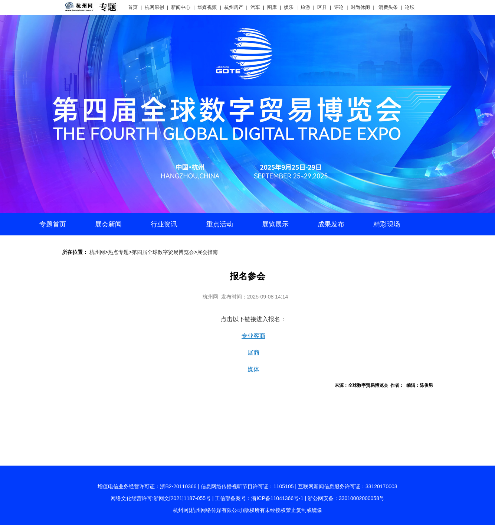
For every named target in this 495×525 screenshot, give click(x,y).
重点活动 (219, 224)
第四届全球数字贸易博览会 (163, 252)
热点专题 (118, 252)
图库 (272, 7)
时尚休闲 (360, 7)
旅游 (305, 7)
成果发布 (331, 224)
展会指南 (207, 252)
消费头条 (388, 7)
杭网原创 (154, 7)
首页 (133, 7)
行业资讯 (164, 224)
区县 (322, 7)
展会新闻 (108, 224)
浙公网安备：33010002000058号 (346, 498)
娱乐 (289, 7)
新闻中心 (180, 7)
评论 (339, 7)
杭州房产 (233, 7)
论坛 (409, 7)
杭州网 (97, 252)
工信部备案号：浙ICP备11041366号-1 (259, 498)
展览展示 (275, 224)
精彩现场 (386, 224)
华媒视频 (207, 7)
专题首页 (52, 224)
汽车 (255, 7)
